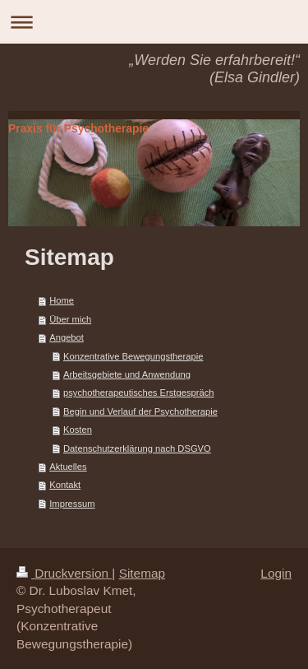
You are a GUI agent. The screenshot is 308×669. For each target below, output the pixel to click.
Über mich (70, 319)
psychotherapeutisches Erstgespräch (138, 392)
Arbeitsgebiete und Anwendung (127, 374)
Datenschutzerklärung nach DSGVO (137, 448)
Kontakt (64, 485)
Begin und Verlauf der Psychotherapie (140, 411)
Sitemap (142, 573)
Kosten (77, 429)
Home (61, 300)
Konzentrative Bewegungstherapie (133, 356)
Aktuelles (67, 467)
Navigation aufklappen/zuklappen (154, 21)
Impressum (71, 504)
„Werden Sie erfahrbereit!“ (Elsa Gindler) (214, 69)
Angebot (66, 337)
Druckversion (64, 573)
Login (276, 573)
